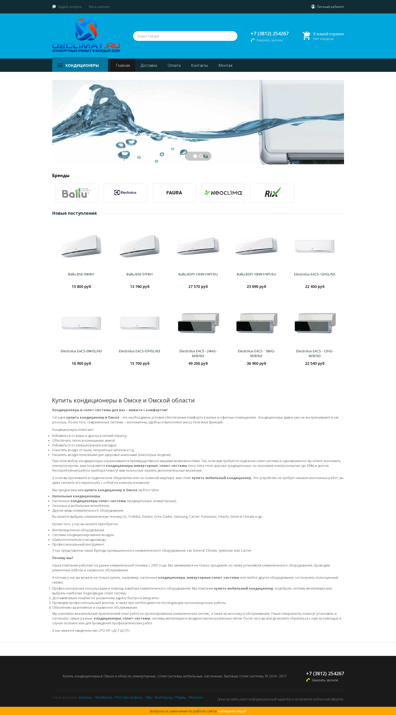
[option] (76, 193)
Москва (195, 697)
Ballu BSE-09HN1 (81, 274)
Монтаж (226, 65)
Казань (85, 697)
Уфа (148, 697)
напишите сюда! (232, 711)
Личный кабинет (330, 6)
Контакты (199, 65)
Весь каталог (99, 6)
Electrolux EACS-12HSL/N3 (314, 274)
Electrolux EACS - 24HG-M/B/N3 (198, 353)
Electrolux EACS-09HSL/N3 (81, 351)
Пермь (180, 697)
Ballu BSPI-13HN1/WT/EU (198, 274)
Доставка (149, 65)
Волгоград (163, 697)
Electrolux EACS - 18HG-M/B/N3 (256, 353)
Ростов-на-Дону (129, 697)
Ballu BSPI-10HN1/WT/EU (256, 274)
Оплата (174, 65)
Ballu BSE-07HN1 (140, 274)
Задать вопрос (70, 6)
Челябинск (104, 697)
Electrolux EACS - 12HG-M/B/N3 (314, 353)
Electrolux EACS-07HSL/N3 (139, 351)
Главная (123, 65)
